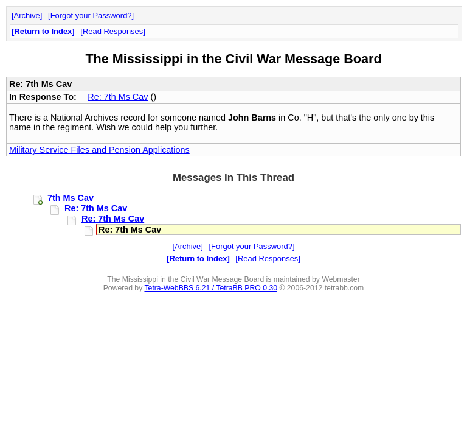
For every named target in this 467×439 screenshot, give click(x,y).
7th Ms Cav (70, 198)
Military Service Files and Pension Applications (99, 150)
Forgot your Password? (91, 15)
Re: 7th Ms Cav (118, 97)
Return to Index (43, 31)
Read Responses (113, 31)
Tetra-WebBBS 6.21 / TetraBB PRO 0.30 (210, 288)
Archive (27, 15)
